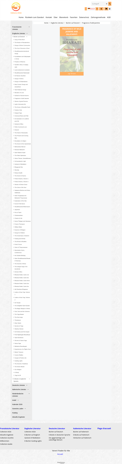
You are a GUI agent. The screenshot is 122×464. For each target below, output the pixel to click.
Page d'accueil (104, 428)
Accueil (60, 454)
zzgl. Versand (72, 73)
